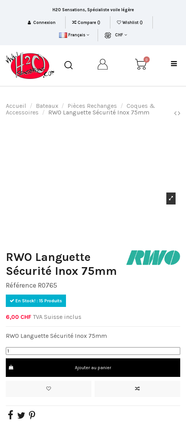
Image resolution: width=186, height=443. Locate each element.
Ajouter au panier (59, 367)
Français (74, 34)
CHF (121, 34)
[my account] (103, 65)
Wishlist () (130, 22)
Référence (21, 285)
